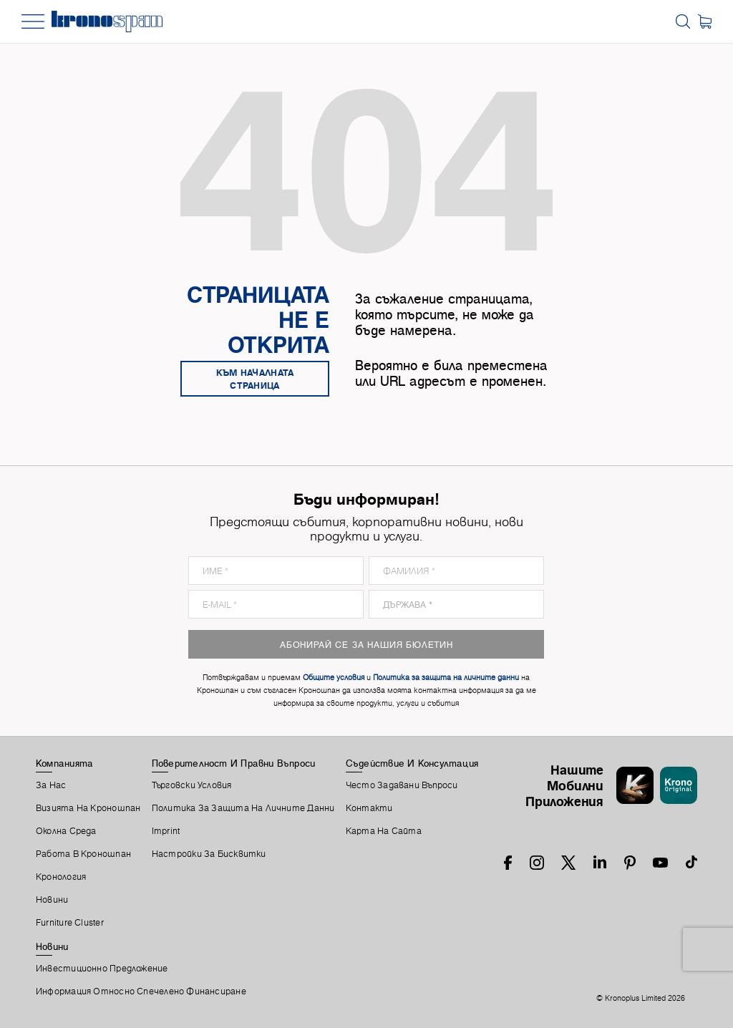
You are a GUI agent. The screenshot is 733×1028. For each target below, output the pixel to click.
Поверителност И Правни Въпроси (234, 763)
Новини (52, 900)
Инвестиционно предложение (102, 968)
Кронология (61, 877)
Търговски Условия (192, 785)
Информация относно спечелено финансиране (141, 991)
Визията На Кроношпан (88, 808)
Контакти (369, 808)
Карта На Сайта (384, 831)
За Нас (51, 785)
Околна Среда (66, 831)
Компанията (64, 763)
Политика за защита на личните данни (243, 808)
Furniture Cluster (70, 922)
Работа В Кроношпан (83, 854)
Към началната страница (255, 379)
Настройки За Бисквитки (209, 854)
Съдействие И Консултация (412, 763)
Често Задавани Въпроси (402, 785)
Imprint (166, 831)
